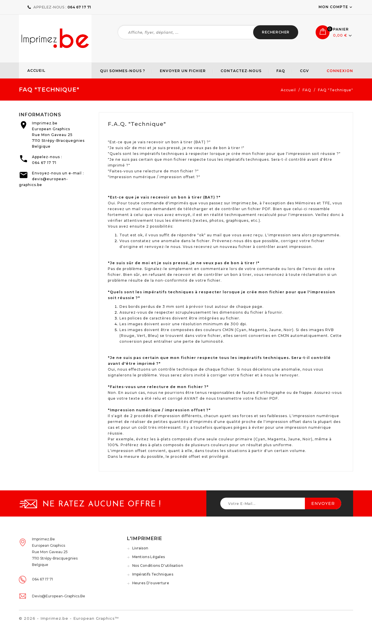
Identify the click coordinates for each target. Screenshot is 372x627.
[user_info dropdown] (351, 7)
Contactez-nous (241, 71)
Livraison (140, 548)
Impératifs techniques (152, 574)
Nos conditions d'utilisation (157, 565)
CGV (304, 71)
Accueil (36, 70)
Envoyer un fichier (183, 71)
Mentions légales (148, 557)
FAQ (280, 71)
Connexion (340, 71)
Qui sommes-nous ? (122, 71)
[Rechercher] (208, 32)
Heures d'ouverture (150, 583)
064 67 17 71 (44, 162)
